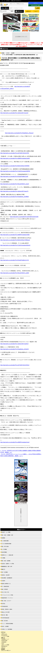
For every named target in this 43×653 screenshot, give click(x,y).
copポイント (4, 633)
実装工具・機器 (5, 615)
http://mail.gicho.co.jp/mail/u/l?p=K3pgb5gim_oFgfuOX (14, 349)
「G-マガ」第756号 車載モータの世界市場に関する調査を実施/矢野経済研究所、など (19, 54)
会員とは (3, 637)
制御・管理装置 (5, 589)
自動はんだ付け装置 (5, 612)
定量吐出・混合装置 (5, 575)
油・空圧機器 (4, 549)
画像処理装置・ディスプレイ (7, 597)
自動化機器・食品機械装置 (7, 577)
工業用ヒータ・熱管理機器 (7, 629)
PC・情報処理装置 (5, 586)
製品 (3, 8)
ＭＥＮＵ (19, 11)
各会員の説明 (4, 640)
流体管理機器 (4, 552)
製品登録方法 (4, 646)
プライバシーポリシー (6, 650)
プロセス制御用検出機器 (6, 543)
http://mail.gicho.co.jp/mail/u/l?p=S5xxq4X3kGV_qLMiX (14, 273)
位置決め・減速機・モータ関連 (8, 563)
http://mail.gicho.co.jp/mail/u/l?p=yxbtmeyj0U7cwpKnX (14, 343)
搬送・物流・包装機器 (6, 560)
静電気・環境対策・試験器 (7, 609)
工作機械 (3, 557)
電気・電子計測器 (5, 546)
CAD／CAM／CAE (5, 592)
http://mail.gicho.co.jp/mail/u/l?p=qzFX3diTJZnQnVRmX (14, 365)
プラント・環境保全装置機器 (7, 623)
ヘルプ (2, 643)
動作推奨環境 (4, 635)
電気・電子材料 (5, 620)
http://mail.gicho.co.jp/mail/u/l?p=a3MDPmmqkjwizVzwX (14, 442)
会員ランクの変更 (5, 644)
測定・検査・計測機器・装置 (7, 535)
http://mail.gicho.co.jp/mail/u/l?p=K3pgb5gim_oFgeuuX (19, 133)
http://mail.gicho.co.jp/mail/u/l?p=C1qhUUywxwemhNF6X (15, 171)
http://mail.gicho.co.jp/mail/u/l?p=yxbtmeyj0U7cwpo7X (14, 191)
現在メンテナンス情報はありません (17, 3)
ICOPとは (3, 632)
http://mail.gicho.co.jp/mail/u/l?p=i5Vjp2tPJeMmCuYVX (14, 260)
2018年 (12, 53)
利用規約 (3, 649)
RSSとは (3, 647)
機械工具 (3, 569)
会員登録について (5, 639)
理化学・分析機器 (5, 626)
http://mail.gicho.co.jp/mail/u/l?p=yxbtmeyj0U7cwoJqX (14, 113)
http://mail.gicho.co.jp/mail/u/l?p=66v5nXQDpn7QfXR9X (14, 165)
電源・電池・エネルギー (6, 600)
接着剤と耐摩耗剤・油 (6, 583)
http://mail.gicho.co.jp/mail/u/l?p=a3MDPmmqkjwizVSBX (15, 234)
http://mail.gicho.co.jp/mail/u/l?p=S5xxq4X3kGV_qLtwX (14, 184)
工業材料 (3, 580)
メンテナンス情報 (5, 636)
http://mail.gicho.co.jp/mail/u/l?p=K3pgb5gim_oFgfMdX (14, 196)
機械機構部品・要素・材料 (7, 566)
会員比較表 (3, 642)
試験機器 (3, 537)
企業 (6, 8)
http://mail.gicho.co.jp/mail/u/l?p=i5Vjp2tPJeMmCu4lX (14, 176)
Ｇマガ (7, 53)
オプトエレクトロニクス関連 (7, 595)
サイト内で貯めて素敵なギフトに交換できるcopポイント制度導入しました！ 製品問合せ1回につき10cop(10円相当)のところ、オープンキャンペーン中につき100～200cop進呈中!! (21, 44)
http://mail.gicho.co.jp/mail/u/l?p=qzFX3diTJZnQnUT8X (14, 153)
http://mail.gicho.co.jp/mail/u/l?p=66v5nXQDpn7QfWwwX (15, 240)
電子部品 (3, 603)
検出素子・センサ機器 (6, 532)
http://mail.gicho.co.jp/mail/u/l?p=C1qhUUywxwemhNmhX (15, 245)
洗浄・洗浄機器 (5, 572)
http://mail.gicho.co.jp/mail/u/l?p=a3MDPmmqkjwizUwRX (15, 158)
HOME (2, 53)
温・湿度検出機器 (5, 540)
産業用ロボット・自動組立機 (7, 555)
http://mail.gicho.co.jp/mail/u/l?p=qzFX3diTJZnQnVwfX (24, 216)
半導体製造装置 (5, 606)
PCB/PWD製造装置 (5, 617)
